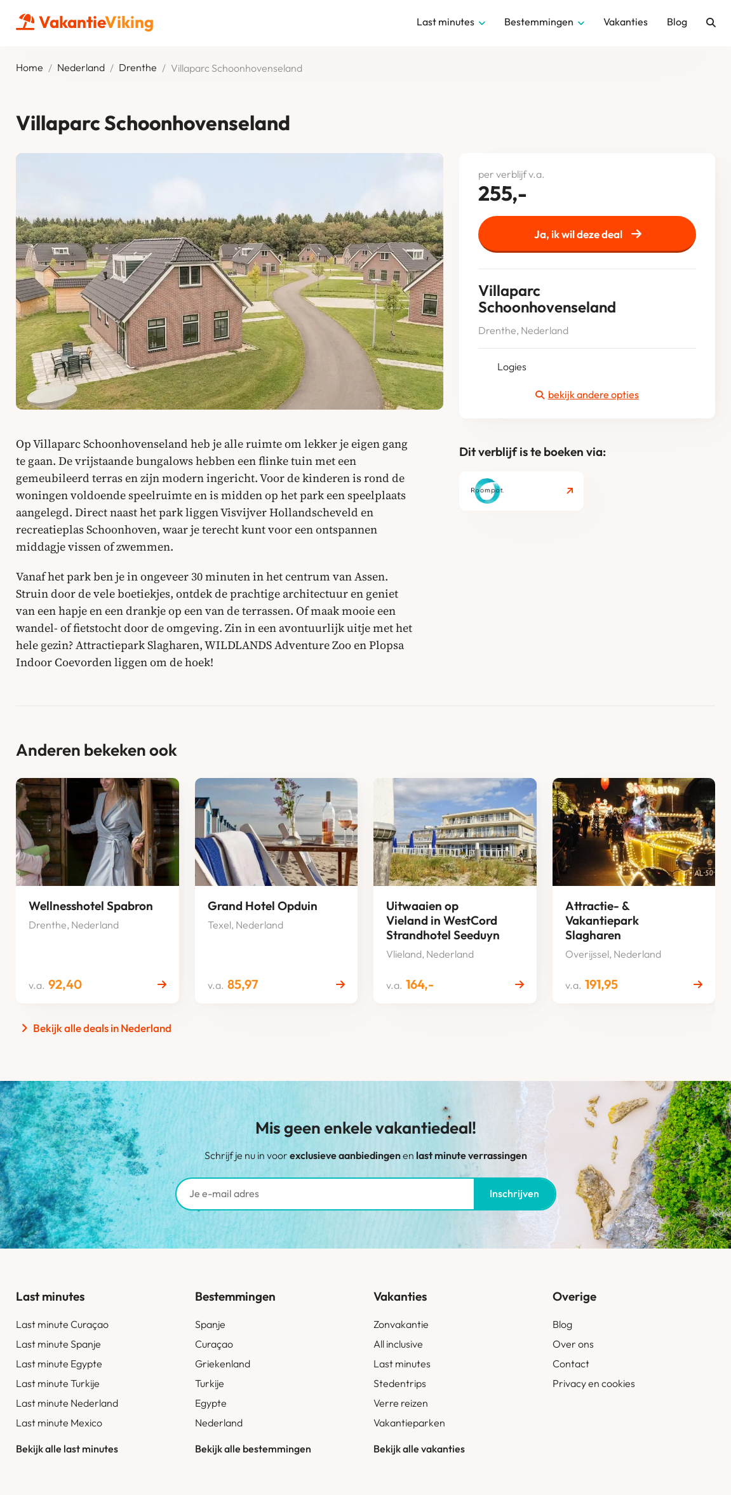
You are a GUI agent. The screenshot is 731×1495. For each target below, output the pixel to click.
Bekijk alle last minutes (67, 1449)
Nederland (81, 68)
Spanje (210, 1324)
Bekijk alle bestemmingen (253, 1449)
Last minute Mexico (59, 1422)
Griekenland (222, 1363)
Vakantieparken (409, 1422)
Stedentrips (399, 1383)
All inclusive (398, 1343)
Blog (562, 1324)
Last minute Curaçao (62, 1324)
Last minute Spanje (58, 1343)
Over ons (573, 1343)
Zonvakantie (401, 1324)
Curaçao (214, 1343)
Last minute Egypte (59, 1363)
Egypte (211, 1403)
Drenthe (138, 68)
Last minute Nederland (67, 1403)
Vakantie (85, 21)
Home (29, 68)
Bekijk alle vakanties (419, 1449)
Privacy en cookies (594, 1383)
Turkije (209, 1383)
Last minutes (402, 1363)
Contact (571, 1363)
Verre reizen (400, 1403)
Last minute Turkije (58, 1383)
